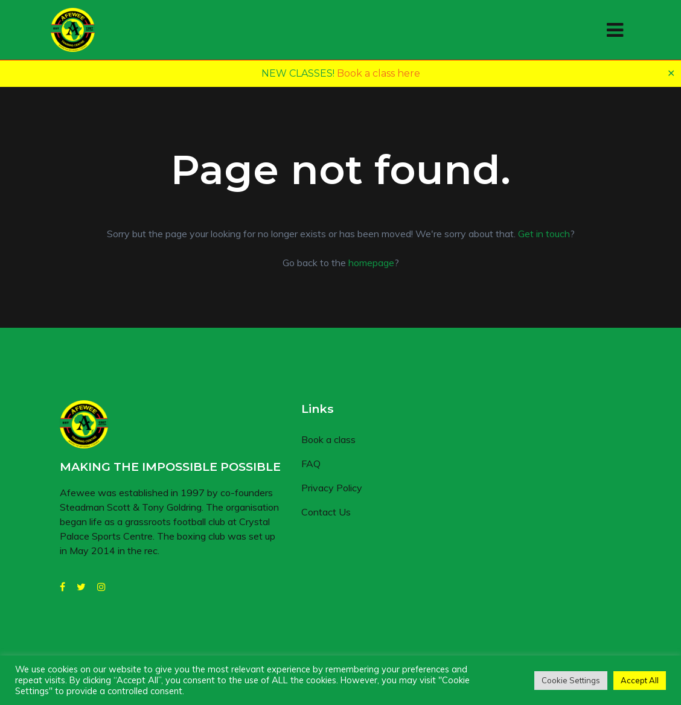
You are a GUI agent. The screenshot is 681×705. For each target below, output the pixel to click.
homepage (371, 263)
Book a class (328, 439)
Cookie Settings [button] (571, 680)
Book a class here (378, 73)
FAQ (311, 464)
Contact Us (326, 512)
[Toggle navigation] (614, 30)
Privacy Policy (331, 488)
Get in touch (544, 234)
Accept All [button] (640, 680)
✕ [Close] (671, 73)
